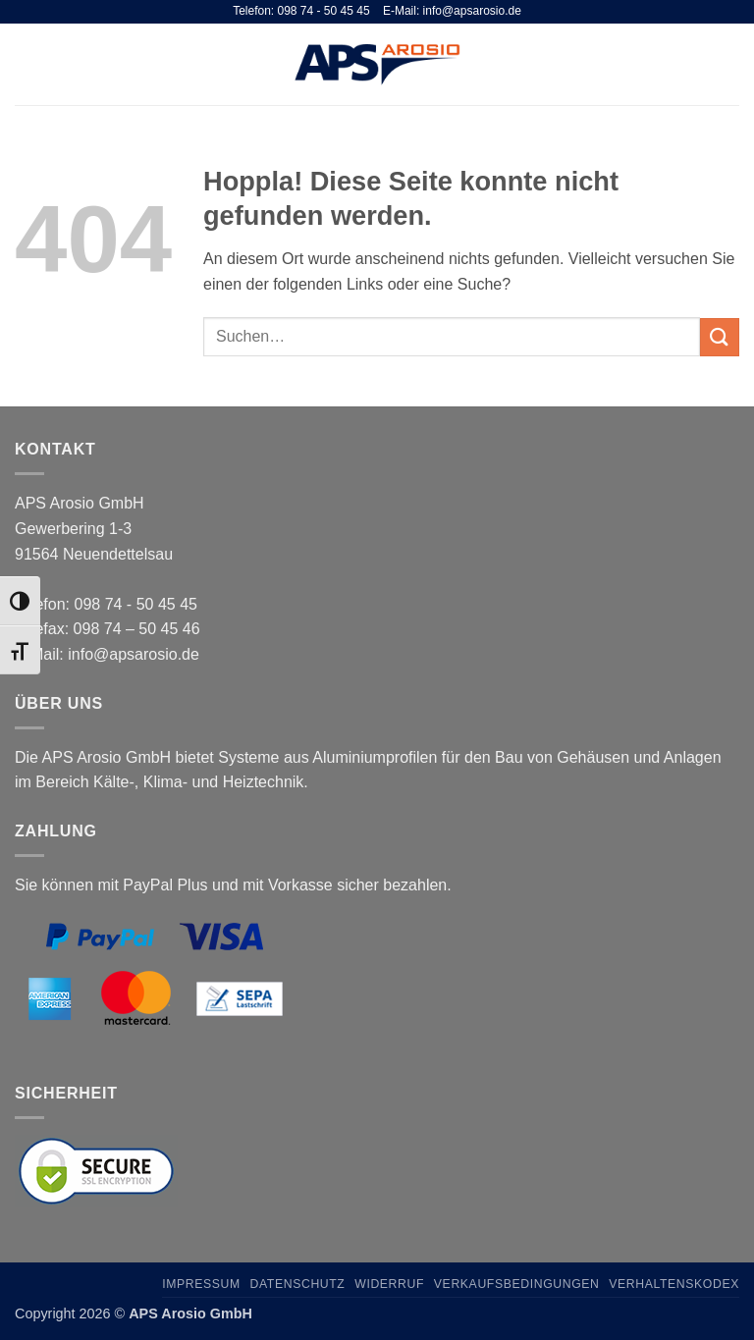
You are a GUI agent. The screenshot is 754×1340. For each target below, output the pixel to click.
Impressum (201, 1284)
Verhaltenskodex (674, 1284)
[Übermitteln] (719, 337)
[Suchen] (698, 63)
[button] (26, 64)
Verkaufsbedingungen (517, 1284)
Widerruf (389, 1284)
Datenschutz (298, 1284)
